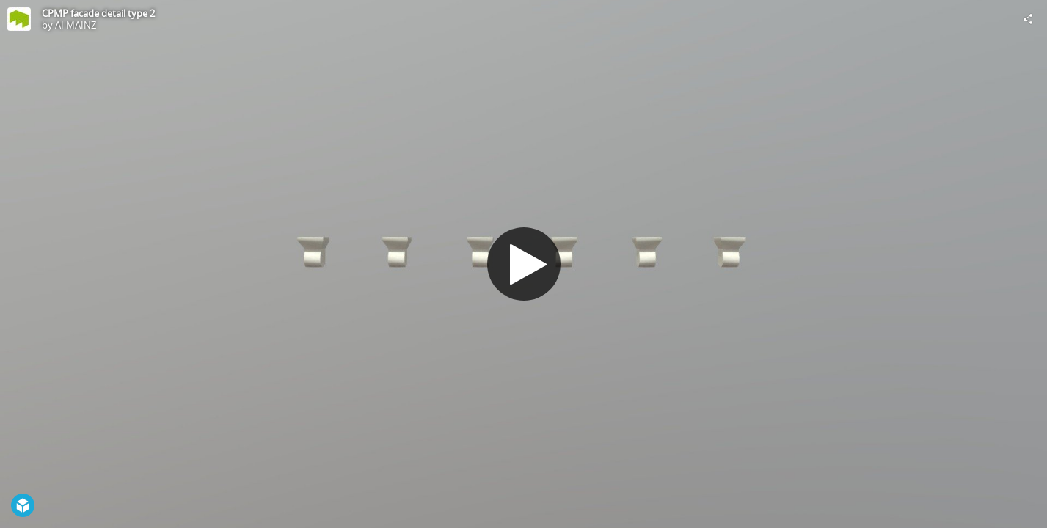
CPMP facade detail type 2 (98, 13)
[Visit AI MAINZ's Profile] (19, 19)
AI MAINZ (75, 25)
